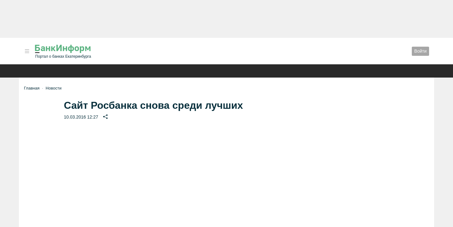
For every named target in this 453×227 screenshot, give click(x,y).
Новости (53, 88)
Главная (31, 88)
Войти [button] (420, 51)
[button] (27, 51)
